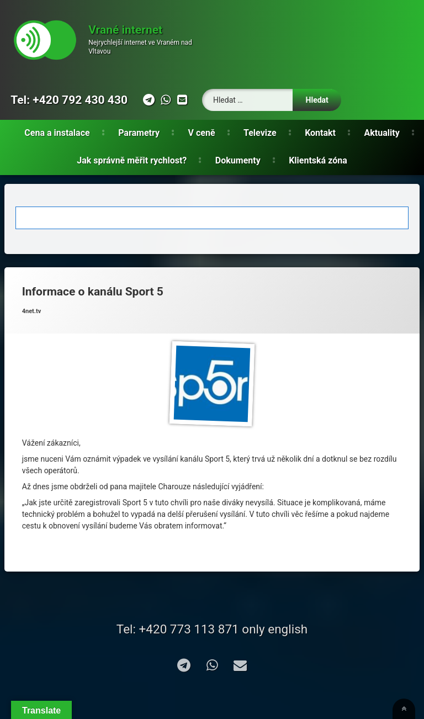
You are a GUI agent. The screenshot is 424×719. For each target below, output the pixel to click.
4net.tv (31, 311)
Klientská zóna (318, 160)
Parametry (139, 133)
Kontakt (320, 133)
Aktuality (382, 133)
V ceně (201, 133)
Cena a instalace (56, 133)
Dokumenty (238, 160)
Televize (260, 133)
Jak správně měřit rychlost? (132, 160)
